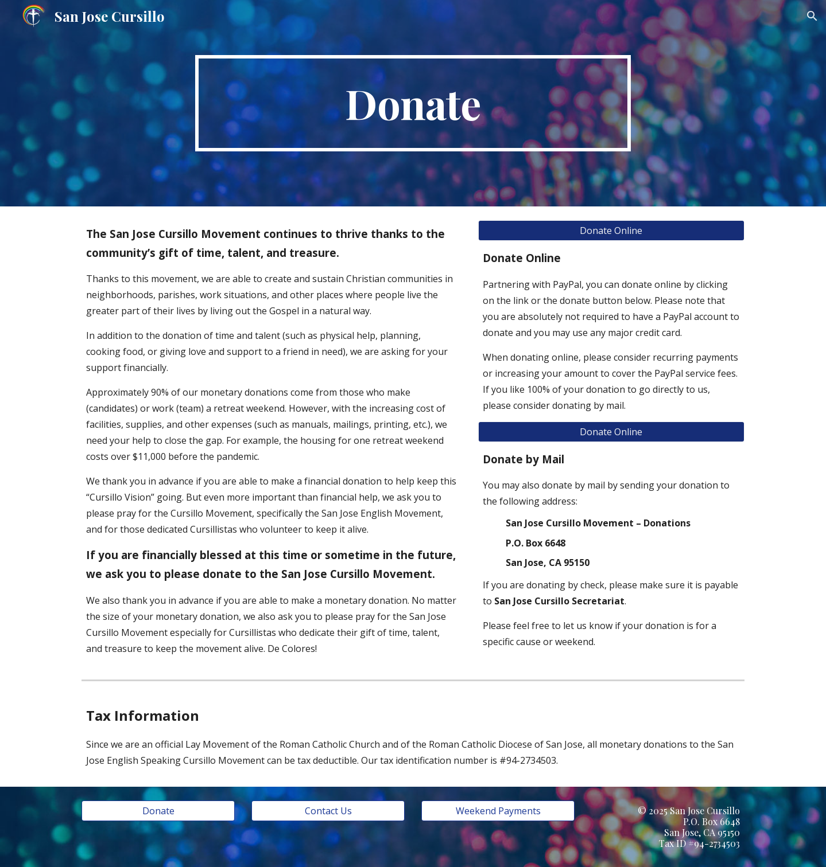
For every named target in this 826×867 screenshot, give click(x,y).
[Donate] (158, 810)
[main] (413, 103)
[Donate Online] (611, 230)
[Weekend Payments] (497, 810)
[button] (812, 16)
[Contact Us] (328, 810)
